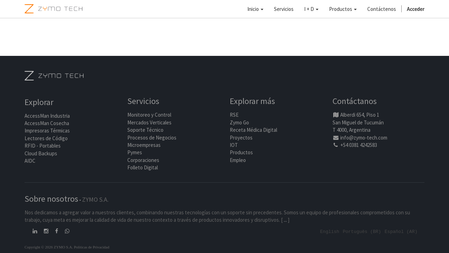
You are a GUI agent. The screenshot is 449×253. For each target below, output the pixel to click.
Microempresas (144, 145)
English (330, 231)
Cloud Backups (41, 153)
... (285, 220)
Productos (241, 152)
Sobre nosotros (51, 199)
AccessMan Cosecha (47, 123)
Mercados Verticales (149, 122)
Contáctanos (355, 101)
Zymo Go (239, 122)
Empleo (238, 160)
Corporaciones (143, 160)
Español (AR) (400, 231)
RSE (234, 115)
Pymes (134, 152)
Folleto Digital (143, 167)
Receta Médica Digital (253, 130)
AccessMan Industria (47, 116)
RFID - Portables (43, 146)
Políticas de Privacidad (91, 247)
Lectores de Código (46, 138)
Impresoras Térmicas (47, 131)
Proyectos (241, 138)
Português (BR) (362, 231)
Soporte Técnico (145, 130)
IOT (234, 145)
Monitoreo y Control (149, 115)
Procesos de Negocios (151, 138)
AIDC (30, 161)
